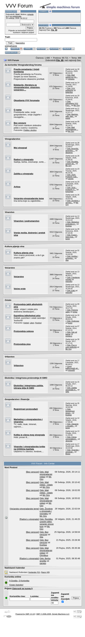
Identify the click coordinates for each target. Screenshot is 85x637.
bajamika (69, 92)
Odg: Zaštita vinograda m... (71, 389)
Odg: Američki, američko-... (72, 150)
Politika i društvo (29, 130)
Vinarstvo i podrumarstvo (26, 221)
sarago (70, 179)
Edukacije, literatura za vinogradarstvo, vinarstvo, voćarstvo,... (27, 87)
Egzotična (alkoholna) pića (27, 315)
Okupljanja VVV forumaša (26, 100)
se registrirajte (15, 16)
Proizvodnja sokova (24, 331)
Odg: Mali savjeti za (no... (71, 76)
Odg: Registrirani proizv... (70, 411)
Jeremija (68, 441)
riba (66, 260)
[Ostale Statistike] (16, 585)
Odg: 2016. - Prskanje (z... (71, 189)
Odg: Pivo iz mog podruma (71, 346)
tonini (67, 239)
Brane (67, 454)
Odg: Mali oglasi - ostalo (46, 483)
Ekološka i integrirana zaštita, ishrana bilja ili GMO (28, 386)
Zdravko (71, 79)
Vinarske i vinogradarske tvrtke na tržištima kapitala (29, 447)
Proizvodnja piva (22, 344)
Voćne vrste (20, 288)
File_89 (54, 30)
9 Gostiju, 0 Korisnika (19, 580)
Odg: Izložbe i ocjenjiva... (71, 257)
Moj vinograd (20, 147)
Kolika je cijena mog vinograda (29, 435)
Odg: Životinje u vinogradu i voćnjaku (46, 511)
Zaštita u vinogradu (23, 173)
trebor (67, 118)
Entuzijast (69, 191)
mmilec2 (68, 336)
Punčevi (38, 323)
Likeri (32, 323)
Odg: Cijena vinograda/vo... (71, 438)
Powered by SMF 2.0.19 (25, 614)
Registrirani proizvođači (26, 409)
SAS (67, 392)
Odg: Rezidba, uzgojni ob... (71, 163)
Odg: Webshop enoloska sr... (72, 223)
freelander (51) (34, 572)
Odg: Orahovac (73, 321)
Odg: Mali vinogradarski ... (71, 128)
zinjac (75, 312)
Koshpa (68, 226)
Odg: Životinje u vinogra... (72, 202)
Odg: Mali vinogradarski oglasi (46, 474)
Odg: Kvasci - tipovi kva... (71, 236)
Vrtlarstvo (18, 365)
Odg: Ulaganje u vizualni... (71, 425)
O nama (17, 109)
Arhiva (17, 186)
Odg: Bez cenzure (44, 533)
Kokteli (26, 323)
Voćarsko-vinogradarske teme (29, 198)
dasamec (69, 152)
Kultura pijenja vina (23, 253)
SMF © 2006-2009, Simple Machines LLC (53, 614)
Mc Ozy (77, 105)
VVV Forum (13, 60)
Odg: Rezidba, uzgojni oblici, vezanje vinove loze (47, 523)
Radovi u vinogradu (23, 159)
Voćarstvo (19, 276)
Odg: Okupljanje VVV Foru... (71, 103)
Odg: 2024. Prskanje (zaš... (71, 176)
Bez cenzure (20, 123)
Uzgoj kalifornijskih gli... (72, 367)
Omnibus (44, 555)
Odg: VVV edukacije (70, 89)
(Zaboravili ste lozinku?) (22, 589)
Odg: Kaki (71, 291)
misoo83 (68, 281)
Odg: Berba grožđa (45, 559)
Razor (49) (45, 572)
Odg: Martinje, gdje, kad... (71, 115)
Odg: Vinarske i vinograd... (72, 451)
